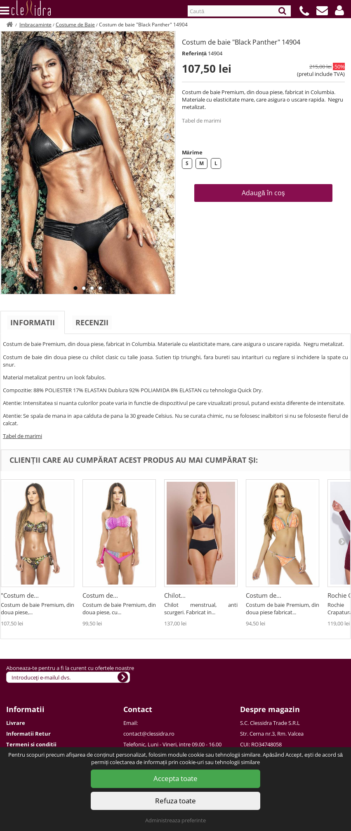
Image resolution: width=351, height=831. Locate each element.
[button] (339, 10)
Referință (194, 53)
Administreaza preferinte (175, 820)
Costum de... (100, 595)
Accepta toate (175, 778)
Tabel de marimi (201, 120)
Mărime (192, 152)
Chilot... (175, 595)
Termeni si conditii (31, 744)
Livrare (15, 723)
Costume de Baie (75, 24)
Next (167, 136)
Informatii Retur (28, 733)
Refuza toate (175, 800)
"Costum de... (20, 595)
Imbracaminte (35, 24)
